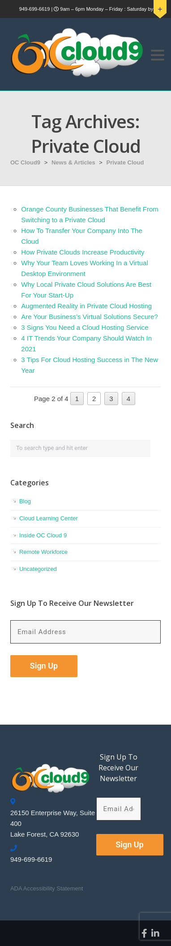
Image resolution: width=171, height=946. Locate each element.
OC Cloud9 (25, 162)
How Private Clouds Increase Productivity (82, 252)
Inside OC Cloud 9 (43, 535)
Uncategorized (38, 569)
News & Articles (73, 162)
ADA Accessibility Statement (46, 888)
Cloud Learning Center (48, 518)
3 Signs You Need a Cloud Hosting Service (84, 327)
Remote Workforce (43, 552)
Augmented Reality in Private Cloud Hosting (86, 306)
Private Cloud (125, 162)
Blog (25, 501)
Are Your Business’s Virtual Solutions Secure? (89, 316)
